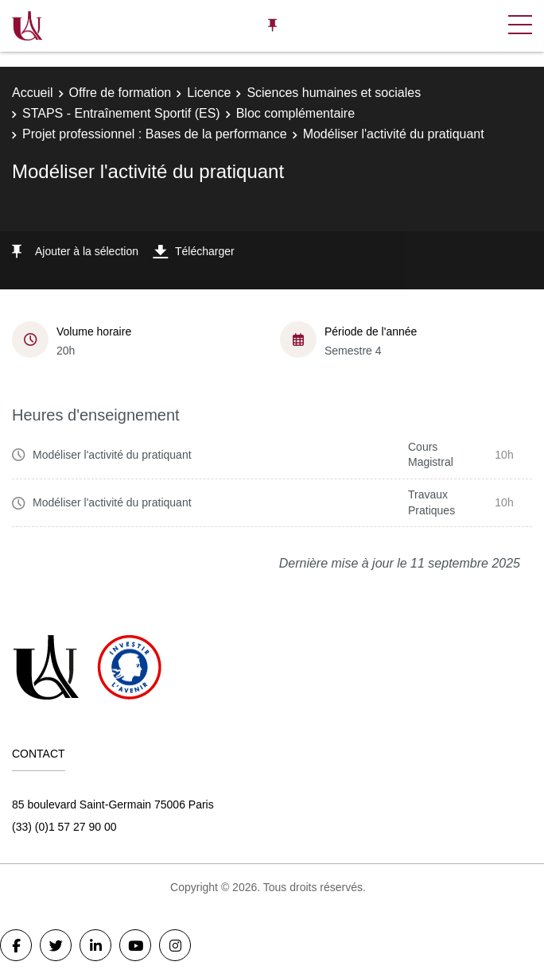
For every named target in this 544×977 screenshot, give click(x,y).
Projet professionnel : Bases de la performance (154, 134)
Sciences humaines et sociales (334, 92)
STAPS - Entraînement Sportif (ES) (121, 113)
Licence (209, 92)
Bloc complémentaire (295, 113)
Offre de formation (120, 92)
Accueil (32, 92)
